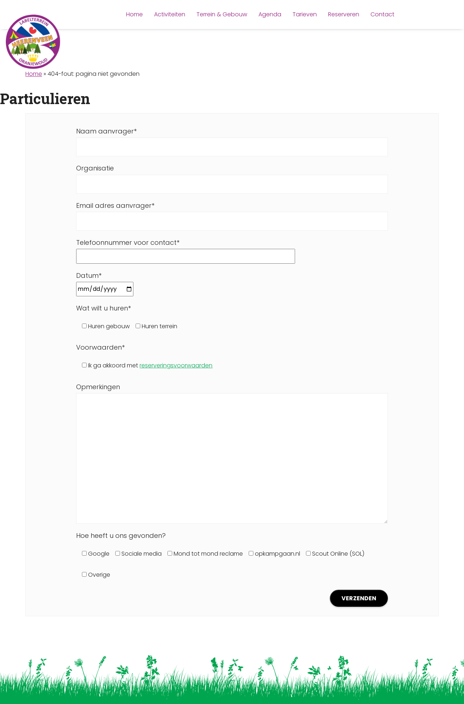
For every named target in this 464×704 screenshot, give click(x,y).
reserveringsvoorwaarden (176, 365)
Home (33, 74)
